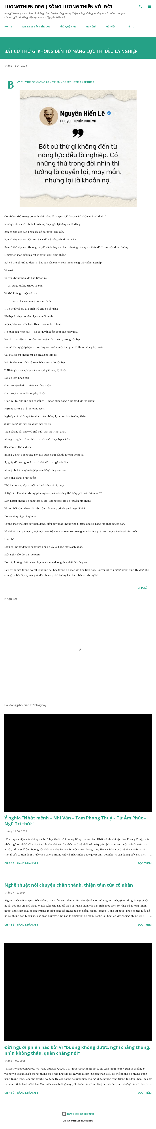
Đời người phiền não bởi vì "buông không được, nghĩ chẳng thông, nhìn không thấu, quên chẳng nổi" (77, 1050)
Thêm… (130, 26)
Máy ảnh (91, 26)
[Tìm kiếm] (140, 6)
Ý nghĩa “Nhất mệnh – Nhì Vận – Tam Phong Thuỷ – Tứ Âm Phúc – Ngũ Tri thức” (75, 821)
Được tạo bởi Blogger (78, 1113)
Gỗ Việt (110, 26)
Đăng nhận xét (27, 863)
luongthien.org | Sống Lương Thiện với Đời (58, 6)
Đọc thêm (145, 863)
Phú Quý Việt (68, 26)
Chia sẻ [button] (142, 587)
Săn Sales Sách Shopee (35, 26)
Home (8, 26)
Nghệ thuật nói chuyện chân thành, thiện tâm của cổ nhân (68, 885)
